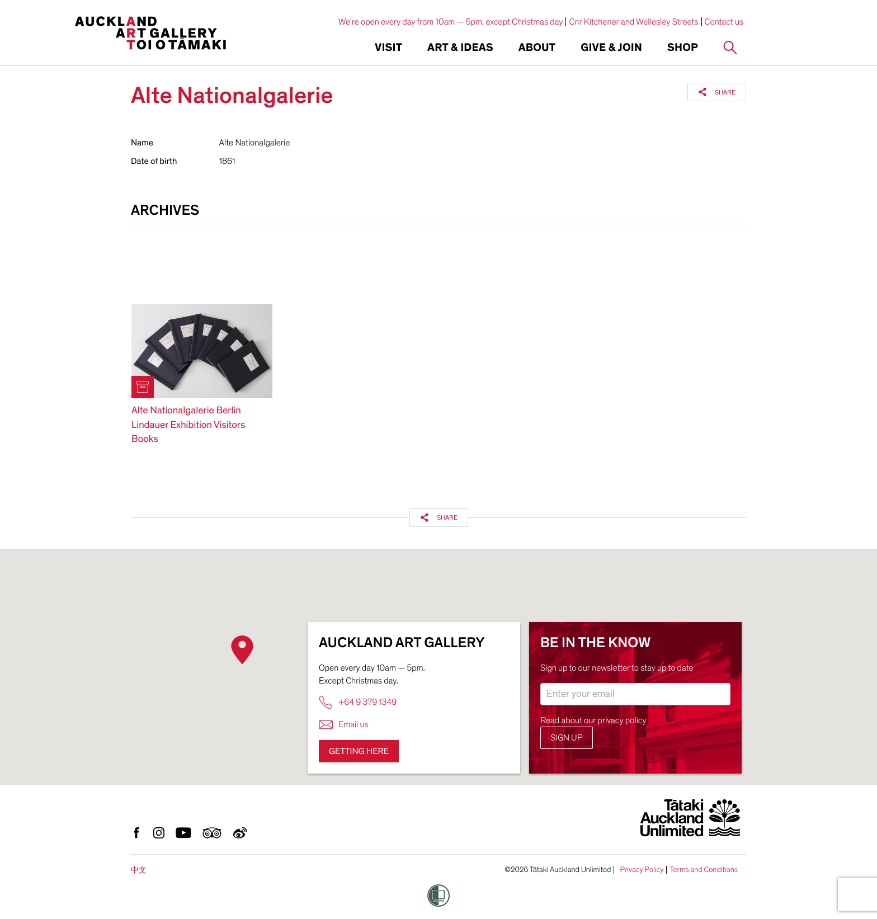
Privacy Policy (641, 870)
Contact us (724, 21)
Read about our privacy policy (593, 720)
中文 (139, 870)
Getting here (359, 751)
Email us (344, 725)
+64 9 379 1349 (358, 702)
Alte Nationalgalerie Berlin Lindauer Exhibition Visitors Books (188, 424)
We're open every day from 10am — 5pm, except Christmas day (450, 21)
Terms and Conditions (703, 870)
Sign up (566, 738)
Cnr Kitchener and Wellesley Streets (633, 21)
